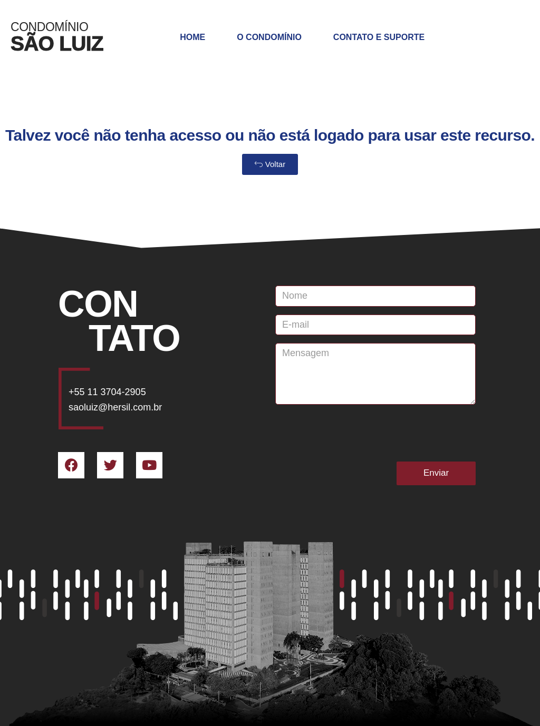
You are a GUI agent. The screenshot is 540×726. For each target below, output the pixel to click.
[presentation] (355, 433)
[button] (270, 164)
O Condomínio (269, 37)
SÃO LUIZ (57, 43)
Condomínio (49, 27)
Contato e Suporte (379, 37)
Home (192, 37)
